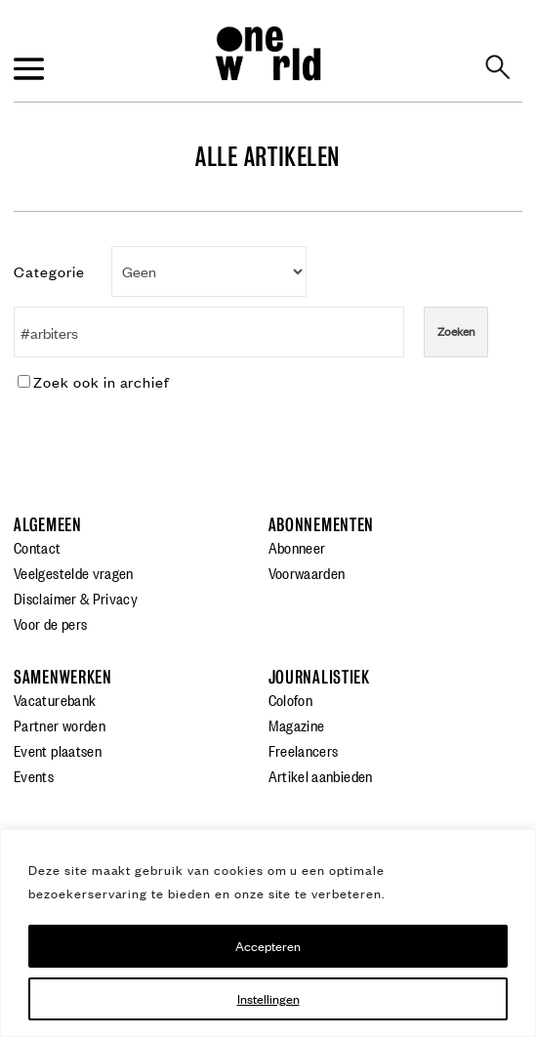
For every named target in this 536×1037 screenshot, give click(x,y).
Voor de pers (50, 623)
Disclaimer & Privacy (76, 597)
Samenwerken (63, 677)
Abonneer (297, 547)
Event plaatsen (58, 750)
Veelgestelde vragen (74, 572)
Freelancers (303, 750)
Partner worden (59, 724)
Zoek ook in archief (94, 381)
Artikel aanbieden (320, 775)
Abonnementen (321, 525)
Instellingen (268, 998)
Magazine (296, 724)
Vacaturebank (55, 699)
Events (34, 775)
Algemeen (48, 525)
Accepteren (268, 945)
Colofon (290, 699)
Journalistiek (319, 677)
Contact (38, 547)
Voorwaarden (307, 572)
